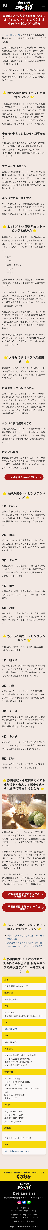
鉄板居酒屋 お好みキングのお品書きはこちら (24, 895)
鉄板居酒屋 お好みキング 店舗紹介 (24, 907)
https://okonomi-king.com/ (16, 1151)
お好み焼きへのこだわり (24, 477)
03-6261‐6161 (10, 1029)
